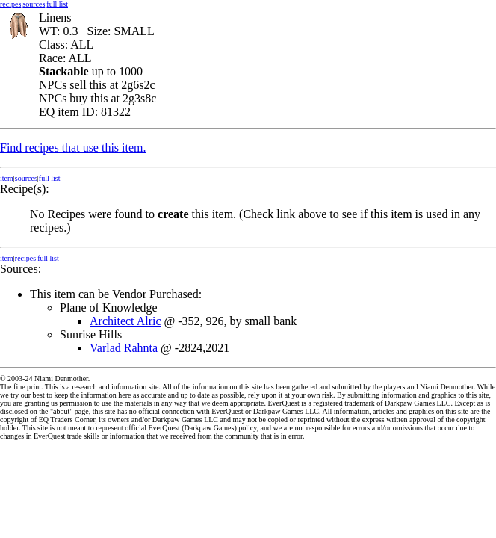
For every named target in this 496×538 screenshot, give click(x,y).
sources (33, 4)
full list (57, 4)
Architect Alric (125, 321)
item (6, 178)
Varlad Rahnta (124, 347)
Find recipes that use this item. (73, 147)
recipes (10, 4)
